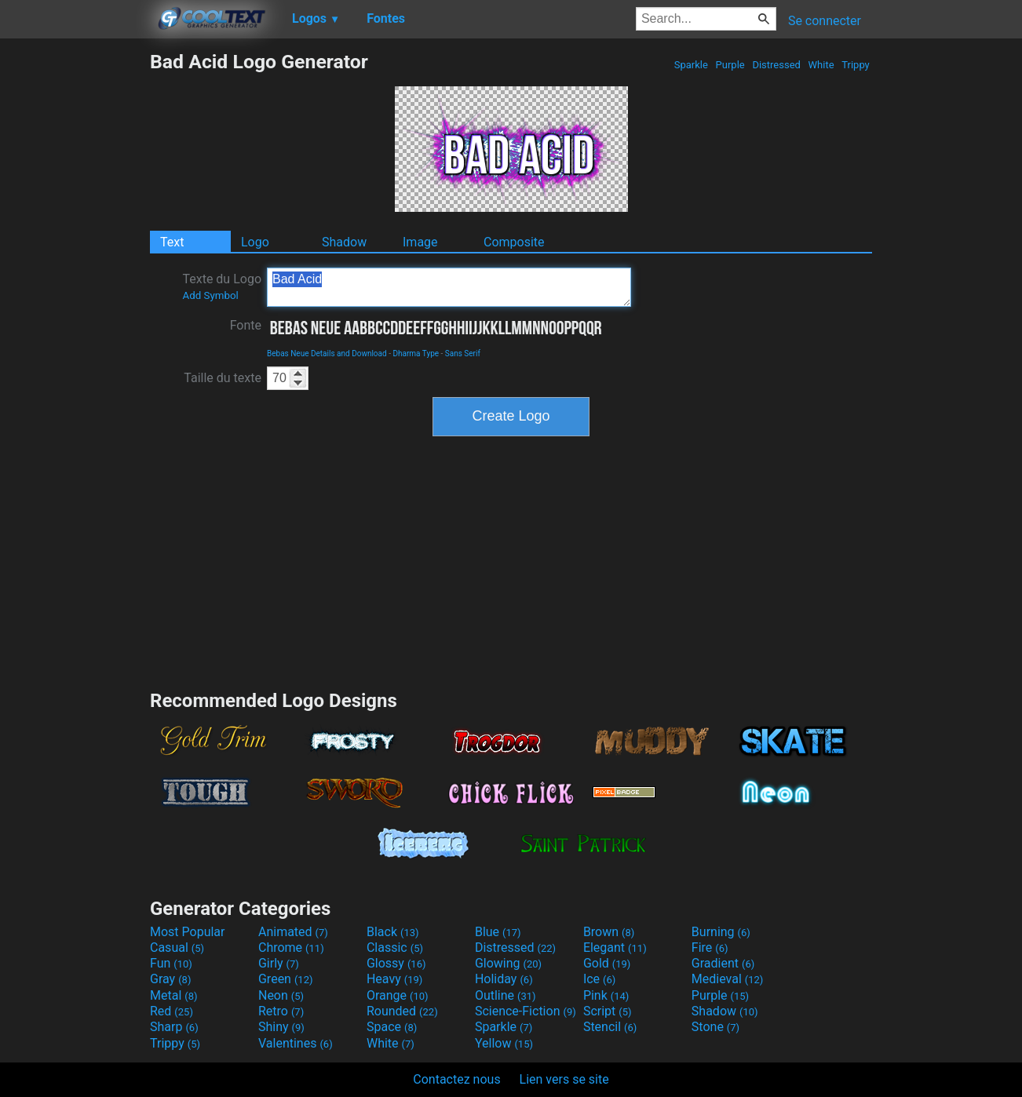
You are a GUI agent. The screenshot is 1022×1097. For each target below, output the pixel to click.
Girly (278, 963)
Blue (498, 931)
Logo (255, 242)
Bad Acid (449, 287)
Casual (177, 947)
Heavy (394, 978)
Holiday (504, 978)
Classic (395, 947)
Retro (281, 1011)
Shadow (344, 242)
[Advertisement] (74, 285)
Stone (715, 1026)
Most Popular (187, 931)
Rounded (402, 1011)
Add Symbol (210, 295)
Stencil (610, 1026)
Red (171, 1011)
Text (172, 242)
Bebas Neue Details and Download (327, 353)
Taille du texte (222, 377)
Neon (281, 995)
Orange (398, 995)
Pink (606, 995)
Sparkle (691, 65)
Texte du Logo (221, 286)
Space (392, 1026)
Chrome (291, 947)
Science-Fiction (525, 1011)
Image (420, 242)
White (820, 65)
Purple (730, 65)
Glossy (396, 963)
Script (607, 1011)
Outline (505, 995)
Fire (710, 947)
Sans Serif (462, 353)
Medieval (728, 978)
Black (393, 931)
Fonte (245, 325)
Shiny (281, 1026)
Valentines (295, 1043)
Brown (608, 931)
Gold (607, 963)
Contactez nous (456, 1079)
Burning (721, 931)
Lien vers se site (564, 1079)
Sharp (174, 1026)
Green (285, 978)
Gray (170, 978)
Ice (599, 978)
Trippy (855, 65)
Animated (293, 931)
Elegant (615, 947)
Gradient (723, 963)
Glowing (508, 963)
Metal (174, 995)
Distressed (776, 65)
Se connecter (824, 20)
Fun (171, 963)
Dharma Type (415, 353)
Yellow (504, 1043)
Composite (514, 242)
